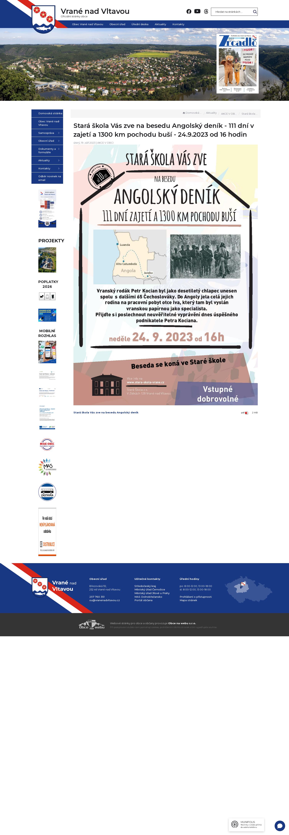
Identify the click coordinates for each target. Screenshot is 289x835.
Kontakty (178, 24)
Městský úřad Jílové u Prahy (152, 791)
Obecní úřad (117, 24)
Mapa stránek (188, 799)
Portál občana (143, 799)
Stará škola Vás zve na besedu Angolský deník (125, 394)
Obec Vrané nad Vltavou (87, 24)
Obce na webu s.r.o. (182, 822)
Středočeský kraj (145, 784)
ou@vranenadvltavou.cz (104, 799)
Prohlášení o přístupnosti (196, 795)
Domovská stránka (192, 112)
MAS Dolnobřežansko (148, 795)
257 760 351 (97, 795)
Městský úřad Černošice (149, 788)
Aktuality (160, 24)
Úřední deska (140, 24)
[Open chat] (280, 826)
